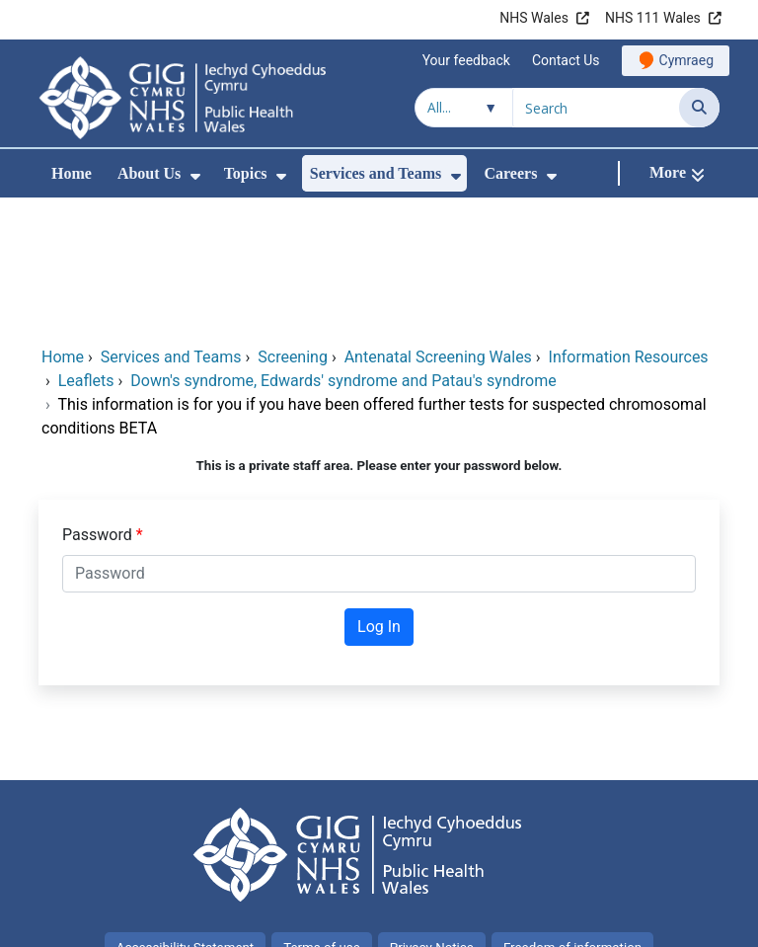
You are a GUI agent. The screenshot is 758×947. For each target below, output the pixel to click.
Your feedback (466, 60)
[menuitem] (195, 176)
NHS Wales (533, 18)
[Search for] (596, 107)
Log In (379, 494)
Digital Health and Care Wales (616, 921)
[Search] (699, 107)
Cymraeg (686, 60)
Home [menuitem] (71, 173)
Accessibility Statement (185, 815)
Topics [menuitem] (245, 173)
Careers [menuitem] (511, 173)
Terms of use (321, 815)
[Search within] (464, 107)
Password (99, 402)
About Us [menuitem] (149, 173)
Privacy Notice (432, 815)
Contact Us (566, 60)
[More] (677, 173)
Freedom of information (572, 815)
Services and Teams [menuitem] (375, 173)
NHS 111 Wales (653, 18)
